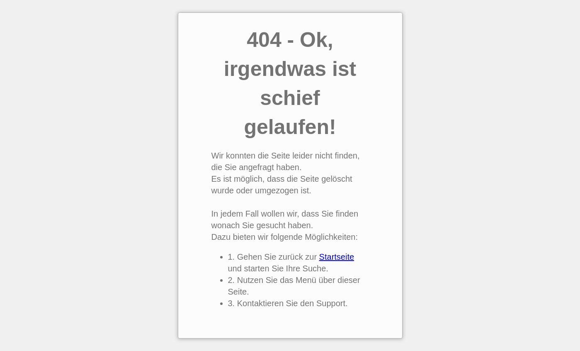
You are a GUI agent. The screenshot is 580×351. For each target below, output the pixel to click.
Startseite (336, 256)
